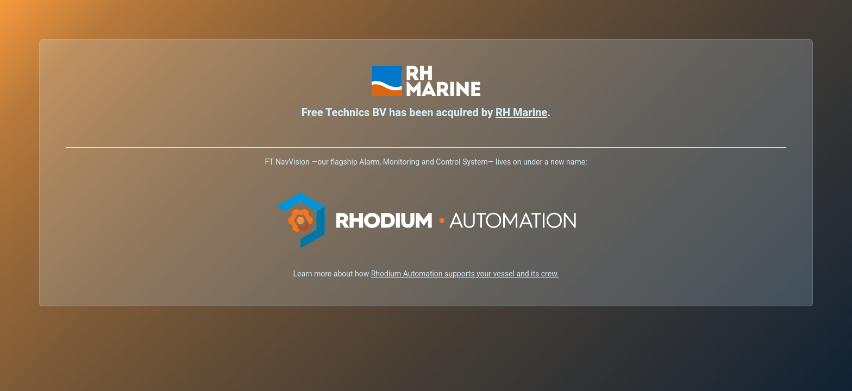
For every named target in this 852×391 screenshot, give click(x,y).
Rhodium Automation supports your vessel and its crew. (465, 273)
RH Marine (521, 112)
